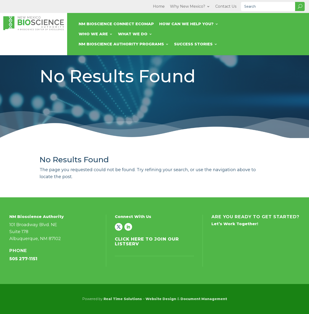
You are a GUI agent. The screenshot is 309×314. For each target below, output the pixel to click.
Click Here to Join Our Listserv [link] (147, 241)
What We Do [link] (132, 34)
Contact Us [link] (225, 7)
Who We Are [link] (93, 34)
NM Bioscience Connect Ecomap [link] (116, 24)
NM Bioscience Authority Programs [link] (121, 44)
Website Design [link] (161, 299)
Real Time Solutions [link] (123, 299)
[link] (118, 227)
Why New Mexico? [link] (187, 7)
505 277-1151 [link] (23, 258)
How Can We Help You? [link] (186, 24)
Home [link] (159, 7)
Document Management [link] (204, 299)
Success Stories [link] (193, 44)
